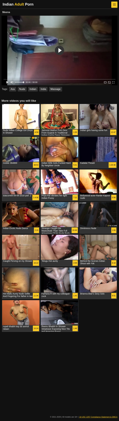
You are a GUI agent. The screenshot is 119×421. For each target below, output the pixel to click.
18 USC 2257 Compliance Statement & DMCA (98, 417)
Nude (22, 89)
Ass (13, 89)
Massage (56, 89)
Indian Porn (18, 4)
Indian (33, 89)
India (43, 89)
